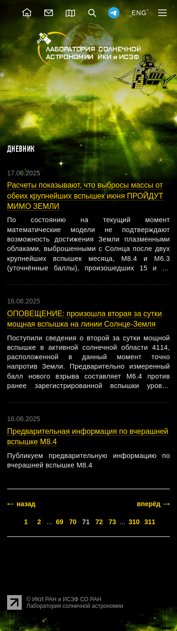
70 (72, 522)
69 (60, 522)
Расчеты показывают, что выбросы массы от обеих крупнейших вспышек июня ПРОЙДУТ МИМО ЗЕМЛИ (85, 195)
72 (99, 522)
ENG (139, 13)
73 (112, 522)
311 (149, 522)
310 (133, 522)
